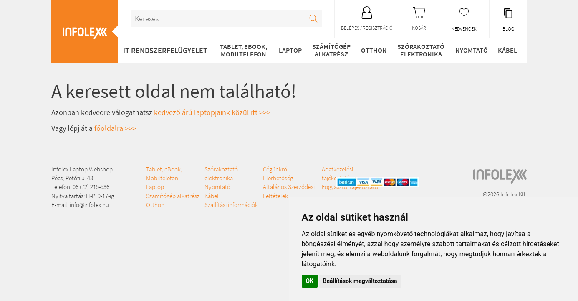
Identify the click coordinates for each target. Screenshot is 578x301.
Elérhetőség (278, 178)
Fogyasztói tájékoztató (350, 187)
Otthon (374, 50)
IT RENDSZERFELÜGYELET (165, 50)
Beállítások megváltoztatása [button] (360, 281)
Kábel (507, 50)
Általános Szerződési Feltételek (289, 191)
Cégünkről (276, 169)
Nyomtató (471, 50)
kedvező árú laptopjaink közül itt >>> (212, 112)
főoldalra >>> (115, 128)
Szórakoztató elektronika (420, 50)
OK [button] (310, 281)
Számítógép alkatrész (331, 50)
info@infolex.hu (89, 205)
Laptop (290, 50)
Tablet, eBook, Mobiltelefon (243, 50)
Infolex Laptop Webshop (82, 169)
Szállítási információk (231, 205)
